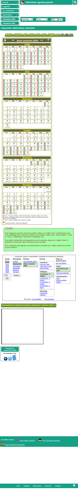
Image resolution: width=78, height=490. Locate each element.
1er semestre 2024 (29, 261)
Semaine (16, 272)
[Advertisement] (47, 10)
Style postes (44, 268)
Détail (58, 282)
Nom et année (61, 280)
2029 (7, 272)
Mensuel (16, 270)
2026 (7, 266)
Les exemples (49, 299)
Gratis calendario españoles (15, 445)
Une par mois (45, 264)
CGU (18, 486)
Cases (31, 35)
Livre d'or (48, 486)
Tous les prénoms (62, 273)
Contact (57, 486)
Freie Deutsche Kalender (51, 441)
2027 (7, 268)
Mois (26, 35)
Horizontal (43, 293)
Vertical (42, 295)
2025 (7, 264)
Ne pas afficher (61, 263)
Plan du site (37, 486)
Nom (58, 278)
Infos (38, 35)
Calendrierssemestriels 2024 (10, 349)
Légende (51, 35)
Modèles (9, 35)
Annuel (15, 261)
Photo (44, 35)
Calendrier (18, 35)
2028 (7, 270)
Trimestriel (16, 266)
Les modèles (36, 299)
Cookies (26, 486)
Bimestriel (16, 268)
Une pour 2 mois (46, 266)
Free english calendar (27, 441)
